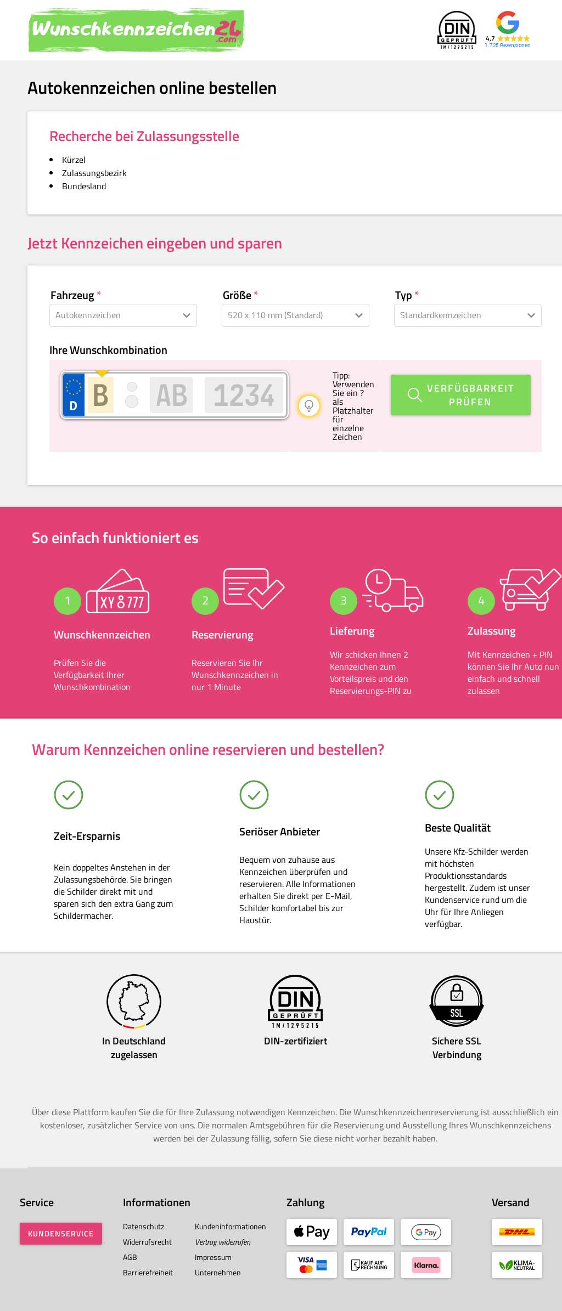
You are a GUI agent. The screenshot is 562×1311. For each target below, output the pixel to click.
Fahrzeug (72, 295)
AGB (130, 1257)
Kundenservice (61, 1233)
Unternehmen (218, 1272)
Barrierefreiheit (148, 1272)
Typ (403, 295)
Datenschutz (143, 1226)
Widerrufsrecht (147, 1241)
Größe (237, 295)
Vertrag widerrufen (222, 1241)
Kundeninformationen (230, 1226)
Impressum (213, 1257)
